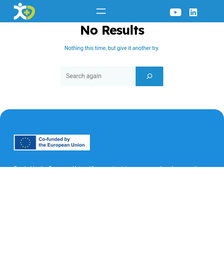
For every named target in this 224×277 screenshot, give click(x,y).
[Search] (149, 76)
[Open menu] (101, 11)
